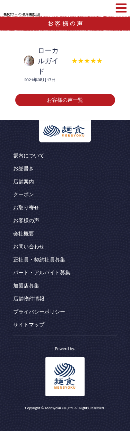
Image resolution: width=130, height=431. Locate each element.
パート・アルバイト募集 (41, 273)
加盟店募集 (26, 286)
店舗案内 (23, 182)
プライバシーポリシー (39, 312)
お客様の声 (26, 220)
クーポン (23, 194)
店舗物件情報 (28, 299)
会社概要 (23, 234)
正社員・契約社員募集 (39, 260)
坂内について (28, 155)
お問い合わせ (28, 246)
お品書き (23, 168)
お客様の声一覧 (65, 100)
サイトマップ (28, 325)
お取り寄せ (26, 208)
